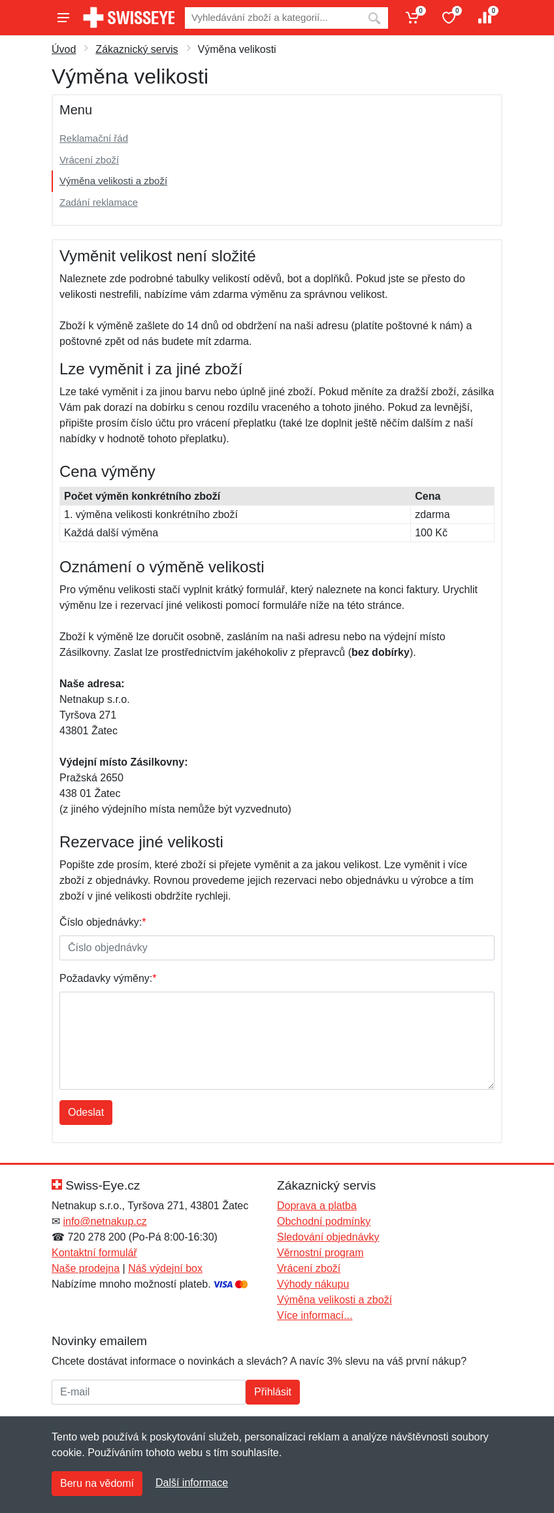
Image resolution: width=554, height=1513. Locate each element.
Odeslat (86, 1112)
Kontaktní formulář (94, 1252)
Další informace (191, 1482)
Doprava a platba (317, 1205)
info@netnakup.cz (104, 1221)
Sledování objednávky (328, 1237)
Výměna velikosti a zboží (113, 180)
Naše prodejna (86, 1268)
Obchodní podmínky (323, 1221)
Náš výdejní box (165, 1268)
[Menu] (63, 17)
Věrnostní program (320, 1252)
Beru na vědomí (97, 1483)
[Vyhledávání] (273, 18)
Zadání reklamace (98, 202)
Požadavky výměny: (108, 978)
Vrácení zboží (89, 159)
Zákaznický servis (136, 49)
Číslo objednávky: (102, 922)
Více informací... (315, 1315)
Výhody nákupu (313, 1284)
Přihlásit (272, 1391)
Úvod (64, 49)
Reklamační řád (93, 138)
